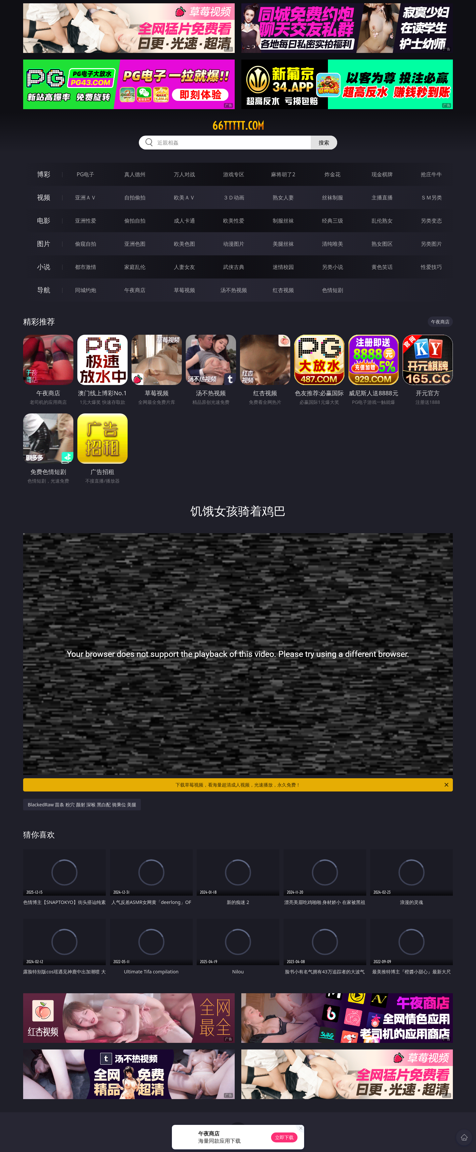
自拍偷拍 (134, 197)
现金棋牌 (382, 174)
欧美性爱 (233, 220)
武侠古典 (233, 267)
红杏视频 (283, 290)
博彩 (43, 174)
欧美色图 (184, 243)
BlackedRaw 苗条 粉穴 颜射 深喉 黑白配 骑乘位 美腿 (82, 804)
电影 (43, 220)
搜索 (324, 142)
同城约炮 (85, 290)
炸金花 (332, 174)
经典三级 (332, 220)
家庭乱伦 (134, 267)
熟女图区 (382, 243)
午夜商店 (134, 290)
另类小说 (332, 267)
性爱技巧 (431, 267)
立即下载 (284, 1137)
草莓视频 (184, 290)
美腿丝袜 (283, 243)
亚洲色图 (134, 243)
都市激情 (85, 267)
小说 (43, 266)
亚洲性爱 (85, 220)
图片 (43, 243)
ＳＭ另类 (431, 197)
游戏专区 (233, 174)
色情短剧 (332, 290)
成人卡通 (184, 220)
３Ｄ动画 (233, 197)
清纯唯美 (332, 243)
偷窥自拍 (85, 243)
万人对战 (184, 174)
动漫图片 (233, 243)
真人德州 (134, 174)
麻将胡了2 (283, 174)
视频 (43, 197)
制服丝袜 (283, 220)
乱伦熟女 (382, 220)
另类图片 (431, 243)
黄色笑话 (382, 267)
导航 (43, 289)
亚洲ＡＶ (85, 197)
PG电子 (85, 174)
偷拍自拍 (134, 220)
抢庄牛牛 (431, 174)
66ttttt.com (238, 125)
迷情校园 (283, 267)
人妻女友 (184, 267)
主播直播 (382, 197)
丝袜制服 (332, 197)
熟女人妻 (283, 197)
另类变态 (431, 220)
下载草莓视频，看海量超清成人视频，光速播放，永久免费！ (313, 785)
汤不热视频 (233, 290)
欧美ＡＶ (184, 197)
